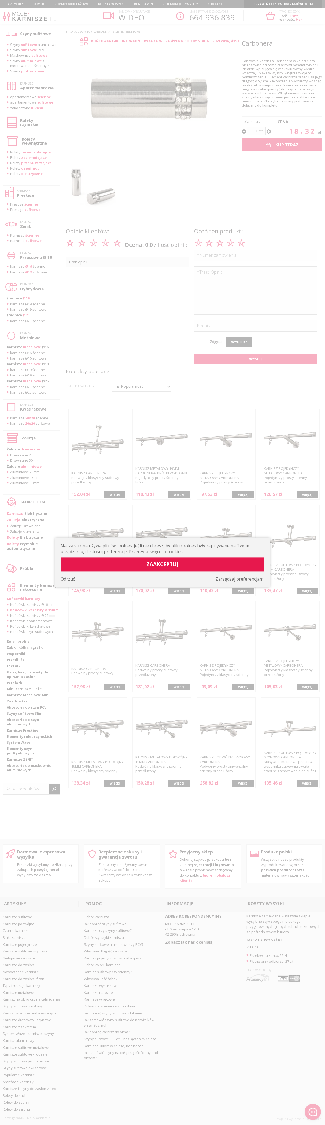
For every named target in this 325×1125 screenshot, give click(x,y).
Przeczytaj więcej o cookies (156, 552)
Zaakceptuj (162, 564)
